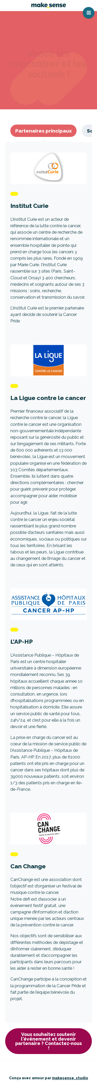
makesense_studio (70, 1078)
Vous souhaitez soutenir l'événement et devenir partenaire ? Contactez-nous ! (48, 1041)
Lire (48, 243)
